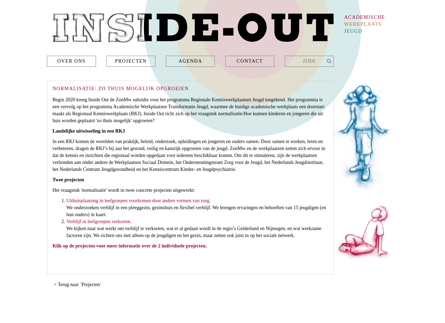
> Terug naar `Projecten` (78, 284)
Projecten (131, 61)
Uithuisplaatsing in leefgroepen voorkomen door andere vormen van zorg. (138, 200)
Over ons (71, 61)
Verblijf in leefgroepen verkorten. (98, 221)
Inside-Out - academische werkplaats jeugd (190, 30)
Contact (250, 61)
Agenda (190, 61)
